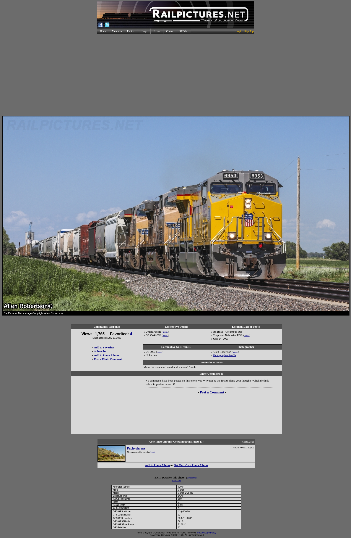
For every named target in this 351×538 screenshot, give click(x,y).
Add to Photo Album (106, 355)
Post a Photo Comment (108, 359)
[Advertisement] (174, 75)
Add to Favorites (104, 347)
